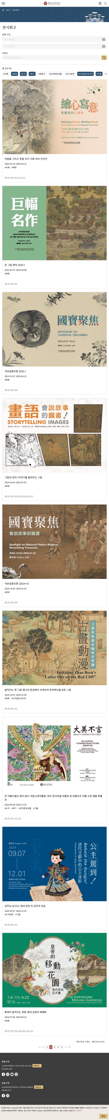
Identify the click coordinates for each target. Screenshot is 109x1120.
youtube (12, 1074)
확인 (103, 1116)
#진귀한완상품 (55, 73)
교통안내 (36, 1065)
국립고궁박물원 (52, 3)
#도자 (23, 73)
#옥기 (32, 73)
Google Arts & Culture (16, 1074)
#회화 (14, 73)
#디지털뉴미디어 (85, 73)
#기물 (99, 73)
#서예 (5, 73)
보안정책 (78, 1110)
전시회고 (16, 10)
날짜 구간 (6, 34)
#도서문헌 (70, 73)
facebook (3, 1074)
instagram (7, 1074)
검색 (104, 57)
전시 (8, 10)
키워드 (5, 53)
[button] (100, 3)
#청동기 (41, 73)
